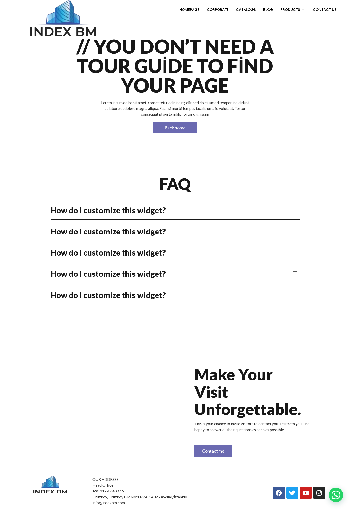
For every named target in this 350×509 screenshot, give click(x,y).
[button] (175, 210)
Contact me (213, 451)
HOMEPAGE (189, 9)
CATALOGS (246, 9)
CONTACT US (325, 9)
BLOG (268, 9)
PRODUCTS (293, 9)
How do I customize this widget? (108, 210)
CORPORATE (218, 9)
